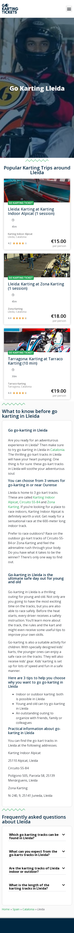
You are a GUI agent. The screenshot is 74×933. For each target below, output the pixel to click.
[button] (69, 9)
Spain (16, 909)
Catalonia (28, 909)
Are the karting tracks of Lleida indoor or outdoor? (34, 870)
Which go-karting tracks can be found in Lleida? (34, 836)
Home (6, 909)
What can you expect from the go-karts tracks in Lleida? (33, 853)
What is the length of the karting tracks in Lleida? (29, 887)
